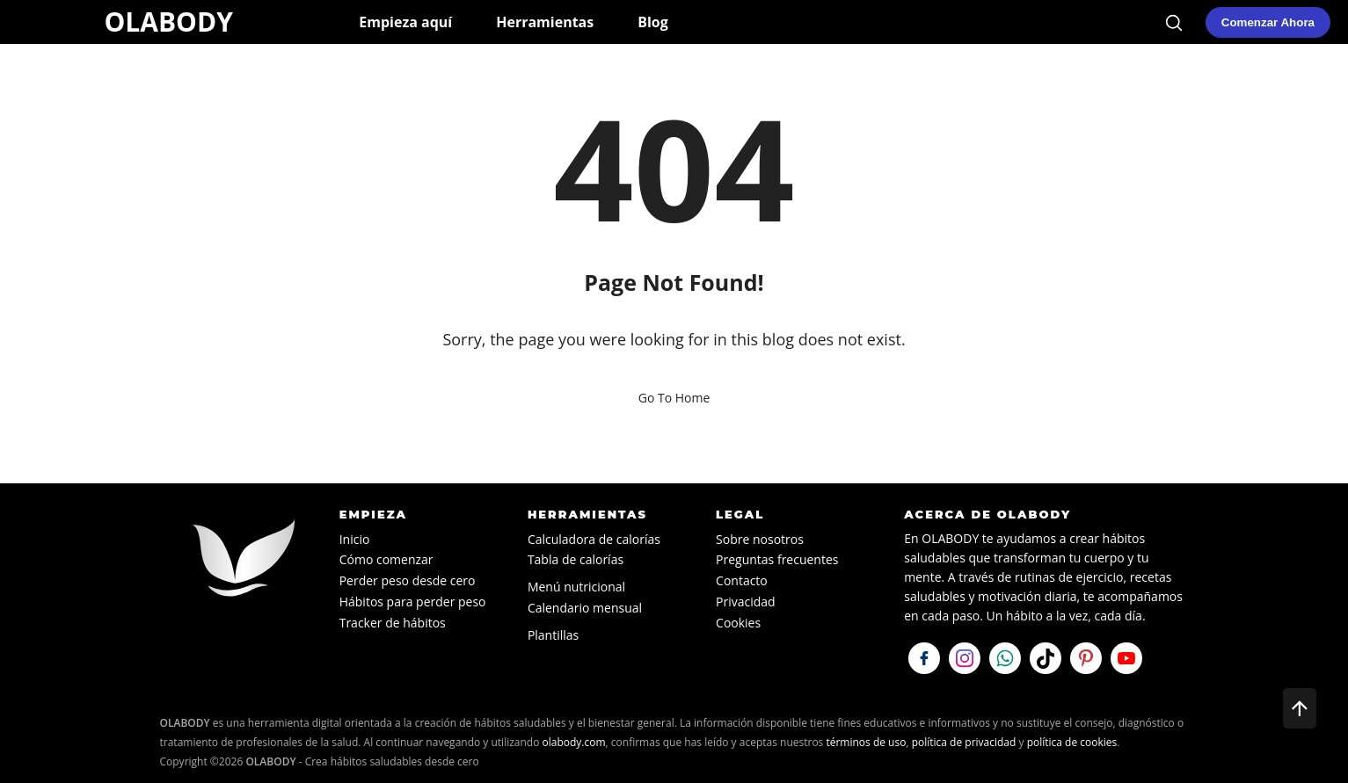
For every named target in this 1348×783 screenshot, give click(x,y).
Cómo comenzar (386, 559)
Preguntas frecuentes (777, 559)
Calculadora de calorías (594, 539)
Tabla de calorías (575, 559)
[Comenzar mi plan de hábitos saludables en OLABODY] (1268, 22)
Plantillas (553, 635)
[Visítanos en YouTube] (1126, 658)
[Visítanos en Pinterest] (1086, 658)
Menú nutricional (576, 586)
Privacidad (746, 601)
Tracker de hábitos (392, 622)
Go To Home (674, 397)
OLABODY (168, 22)
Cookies (738, 622)
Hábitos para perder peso (412, 601)
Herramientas (545, 22)
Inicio (354, 539)
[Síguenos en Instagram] (964, 658)
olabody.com (574, 742)
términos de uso (866, 742)
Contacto (742, 580)
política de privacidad (964, 742)
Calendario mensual (585, 607)
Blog (653, 22)
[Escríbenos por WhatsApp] (1005, 658)
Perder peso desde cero (407, 580)
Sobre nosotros (760, 539)
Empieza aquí (405, 22)
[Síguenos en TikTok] (1045, 658)
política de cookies (1072, 742)
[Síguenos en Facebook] (924, 658)
